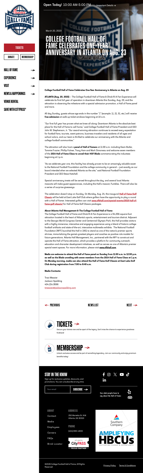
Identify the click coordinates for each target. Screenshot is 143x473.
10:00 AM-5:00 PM (67, 5)
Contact (51, 416)
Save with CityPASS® (15, 110)
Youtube (123, 374)
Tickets (19, 48)
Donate (11, 57)
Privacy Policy (109, 466)
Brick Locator (55, 444)
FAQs (50, 438)
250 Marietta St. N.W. (77, 417)
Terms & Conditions (127, 466)
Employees (53, 427)
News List (93, 305)
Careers (51, 433)
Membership (28, 57)
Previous (52, 305)
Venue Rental (11, 102)
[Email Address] (57, 389)
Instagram (110, 374)
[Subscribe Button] (80, 389)
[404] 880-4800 (75, 431)
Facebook (105, 374)
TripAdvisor (131, 397)
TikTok (129, 374)
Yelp (131, 392)
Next (132, 305)
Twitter (117, 374)
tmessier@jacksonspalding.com (60, 288)
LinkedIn (106, 380)
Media (50, 422)
